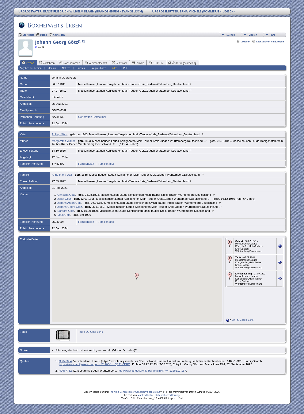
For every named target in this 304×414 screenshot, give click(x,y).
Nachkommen (70, 63)
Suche (43, 34)
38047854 (65, 361)
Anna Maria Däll (62, 174)
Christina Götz (66, 194)
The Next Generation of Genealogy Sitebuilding (134, 391)
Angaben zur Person (31, 67)
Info (272, 34)
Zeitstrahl (119, 63)
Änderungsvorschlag (182, 63)
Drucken (245, 41)
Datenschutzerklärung (167, 394)
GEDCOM (156, 63)
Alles (114, 67)
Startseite (28, 34)
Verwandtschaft (96, 63)
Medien (252, 34)
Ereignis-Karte (98, 67)
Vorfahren (47, 63)
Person (28, 63)
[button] (137, 276)
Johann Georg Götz (69, 206)
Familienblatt (86, 163)
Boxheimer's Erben (54, 25)
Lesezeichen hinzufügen (270, 41)
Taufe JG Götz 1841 (90, 331)
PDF (125, 67)
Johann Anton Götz (69, 202)
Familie (138, 63)
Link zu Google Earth (243, 320)
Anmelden (59, 34)
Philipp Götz (59, 134)
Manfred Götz (144, 394)
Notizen (66, 67)
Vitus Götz (63, 214)
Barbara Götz (65, 210)
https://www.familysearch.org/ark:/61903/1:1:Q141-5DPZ (94, 364)
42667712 (65, 370)
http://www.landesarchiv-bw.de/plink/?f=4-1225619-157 (152, 370)
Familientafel (106, 163)
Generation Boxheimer (92, 116)
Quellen (80, 67)
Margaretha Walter (63, 141)
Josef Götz (64, 198)
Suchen (231, 34)
